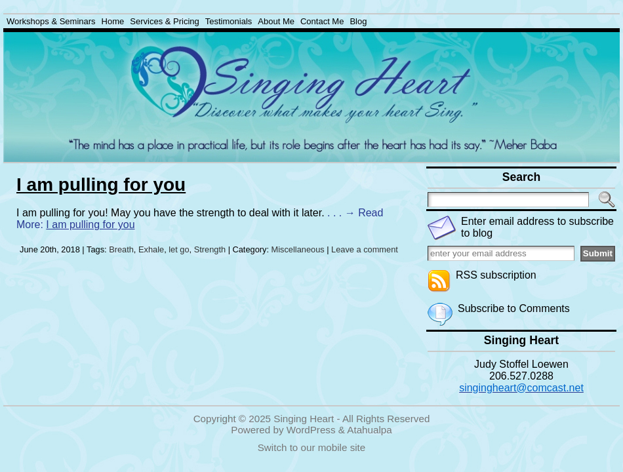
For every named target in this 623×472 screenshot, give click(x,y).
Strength (210, 249)
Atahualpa (369, 429)
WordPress (311, 429)
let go (179, 249)
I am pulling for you (101, 184)
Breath (121, 249)
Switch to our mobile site (312, 447)
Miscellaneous (298, 249)
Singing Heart (303, 418)
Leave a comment (364, 249)
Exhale (151, 249)
